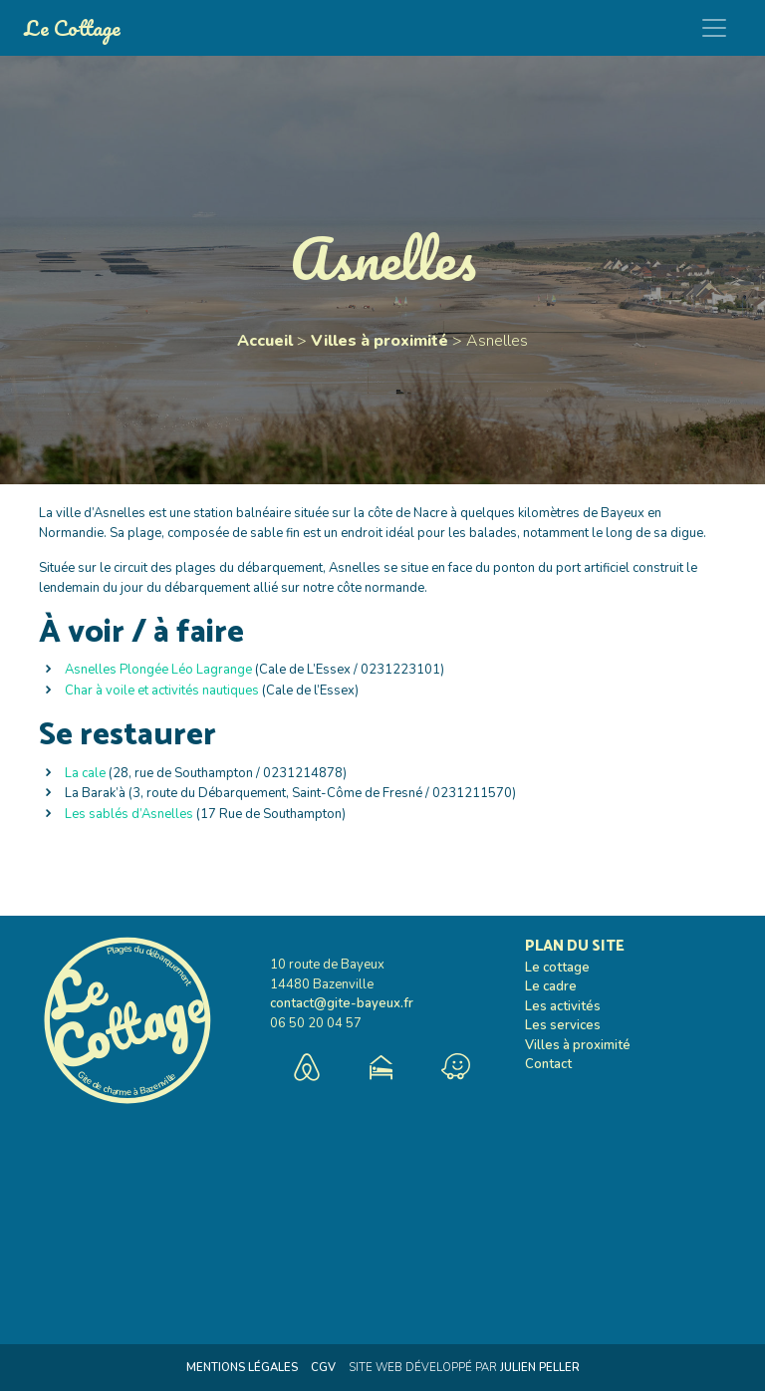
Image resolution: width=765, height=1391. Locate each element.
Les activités (563, 1006)
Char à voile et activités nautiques (162, 690)
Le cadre (551, 986)
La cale (85, 773)
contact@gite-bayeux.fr (341, 1003)
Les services (563, 1025)
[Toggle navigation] (714, 28)
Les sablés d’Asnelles (129, 814)
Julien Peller (540, 1367)
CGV (323, 1367)
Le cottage (557, 967)
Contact (548, 1064)
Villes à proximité (379, 341)
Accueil (265, 341)
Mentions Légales (242, 1367)
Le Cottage (72, 27)
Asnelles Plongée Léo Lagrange (158, 670)
